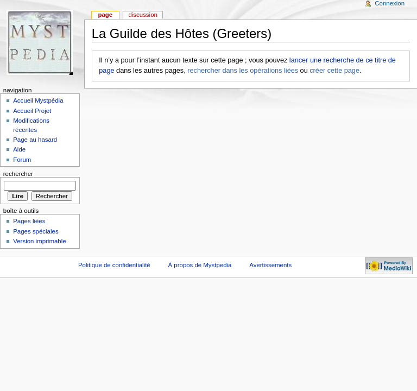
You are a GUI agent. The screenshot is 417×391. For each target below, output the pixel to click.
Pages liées (29, 221)
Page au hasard (35, 139)
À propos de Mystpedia (200, 265)
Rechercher (18, 174)
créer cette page (334, 70)
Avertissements (270, 265)
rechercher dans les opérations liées (242, 70)
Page (105, 14)
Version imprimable (39, 241)
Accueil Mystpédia (38, 100)
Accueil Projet (32, 111)
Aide (19, 149)
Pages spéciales (35, 231)
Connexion (390, 3)
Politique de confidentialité (114, 265)
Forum (22, 159)
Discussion (142, 14)
